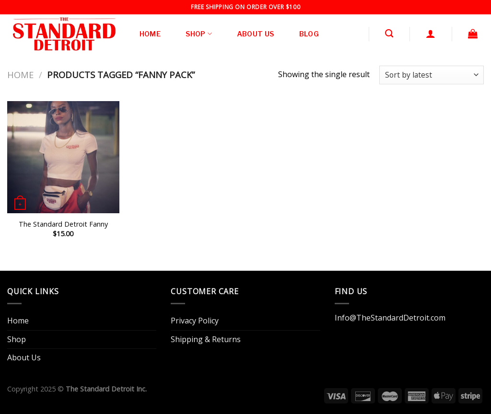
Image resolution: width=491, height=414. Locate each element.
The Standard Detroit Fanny (63, 224)
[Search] (389, 34)
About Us (255, 34)
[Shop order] (431, 75)
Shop (199, 33)
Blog (309, 34)
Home (150, 34)
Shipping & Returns (206, 339)
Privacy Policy (195, 320)
